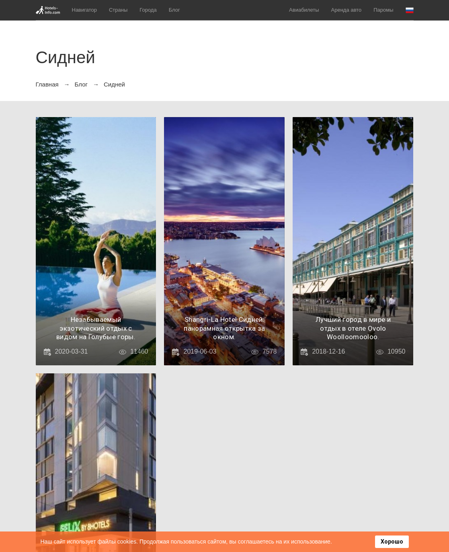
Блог (174, 10)
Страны (118, 10)
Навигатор (84, 10)
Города (147, 10)
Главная (47, 84)
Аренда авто (346, 10)
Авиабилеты (304, 10)
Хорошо (392, 541)
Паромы (383, 10)
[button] (410, 10)
